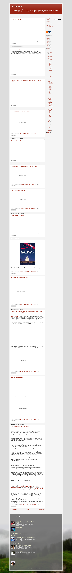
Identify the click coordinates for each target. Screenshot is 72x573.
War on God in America (16, 19)
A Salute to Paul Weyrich (16, 241)
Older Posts (41, 509)
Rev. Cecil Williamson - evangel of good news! (23, 545)
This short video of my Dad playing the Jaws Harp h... (50, 69)
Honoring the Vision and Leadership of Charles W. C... (50, 83)
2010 (48, 45)
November (50, 52)
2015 (48, 38)
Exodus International (23, 488)
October (49, 54)
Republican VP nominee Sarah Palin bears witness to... (50, 105)
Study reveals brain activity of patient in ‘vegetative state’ (25, 537)
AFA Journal (29, 428)
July (49, 121)
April (49, 126)
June (49, 123)
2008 (48, 48)
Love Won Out (30, 488)
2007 (48, 132)
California (22, 486)
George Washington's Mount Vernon (19, 190)
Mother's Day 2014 (14, 535)
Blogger (42, 568)
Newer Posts (14, 509)
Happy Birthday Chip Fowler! (17, 215)
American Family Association (49, 21)
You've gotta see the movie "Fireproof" (19, 277)
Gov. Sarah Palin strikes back (17, 377)
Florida (26, 486)
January (49, 130)
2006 (48, 133)
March (49, 127)
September (50, 56)
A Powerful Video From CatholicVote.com (20, 111)
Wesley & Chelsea (19, 527)
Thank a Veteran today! (19, 551)
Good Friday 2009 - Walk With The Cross (22, 561)
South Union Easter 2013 (15, 543)
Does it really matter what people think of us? (21, 426)
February (49, 129)
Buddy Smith (17, 6)
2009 (48, 47)
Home (27, 509)
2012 (48, 42)
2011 (48, 44)
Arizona (31, 486)
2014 (48, 39)
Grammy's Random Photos (17, 140)
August (49, 120)
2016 (48, 36)
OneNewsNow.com (49, 26)
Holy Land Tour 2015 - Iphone (16, 533)
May (49, 124)
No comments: (33, 41)
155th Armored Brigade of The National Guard (21, 49)
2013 (48, 41)
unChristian (31, 434)
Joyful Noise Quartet (48, 19)
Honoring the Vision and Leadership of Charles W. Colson (24, 166)
